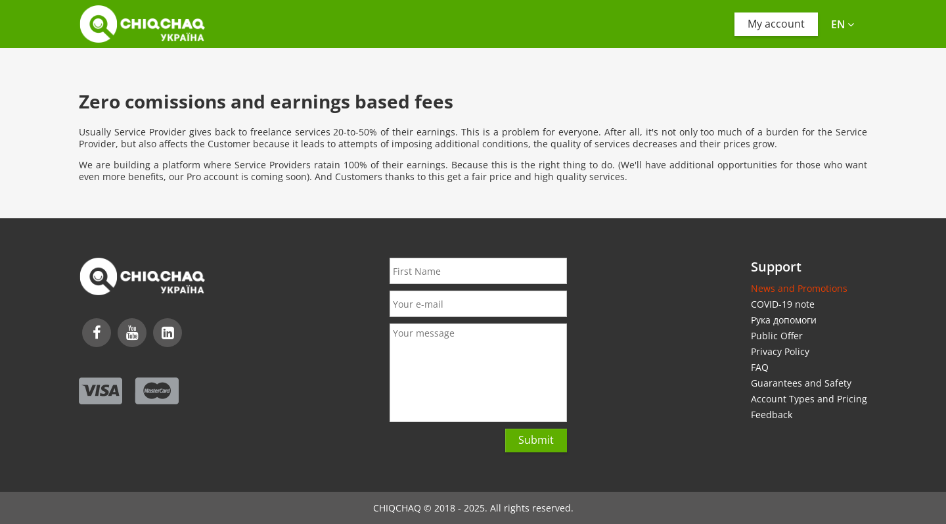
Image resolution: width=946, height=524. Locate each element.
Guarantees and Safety (801, 383)
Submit (536, 440)
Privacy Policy (780, 351)
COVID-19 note (783, 304)
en (842, 24)
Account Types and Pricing (809, 399)
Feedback (771, 414)
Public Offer (777, 335)
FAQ (760, 367)
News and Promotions (799, 288)
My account (776, 23)
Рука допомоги (784, 320)
